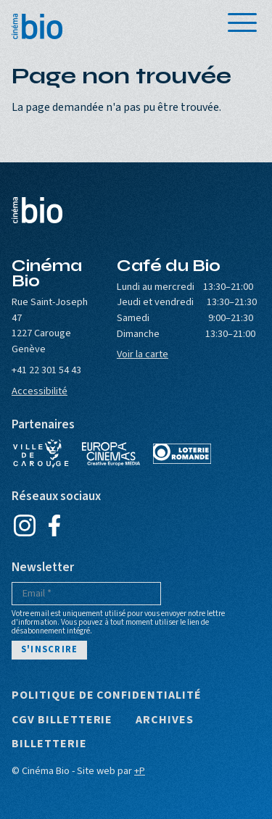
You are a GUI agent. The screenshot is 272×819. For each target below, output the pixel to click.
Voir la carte (142, 354)
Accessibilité (39, 391)
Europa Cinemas (111, 453)
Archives (165, 720)
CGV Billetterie (62, 720)
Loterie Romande (182, 453)
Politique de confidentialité (107, 695)
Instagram (24, 525)
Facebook (54, 525)
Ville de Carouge (41, 453)
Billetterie (49, 744)
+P (139, 770)
